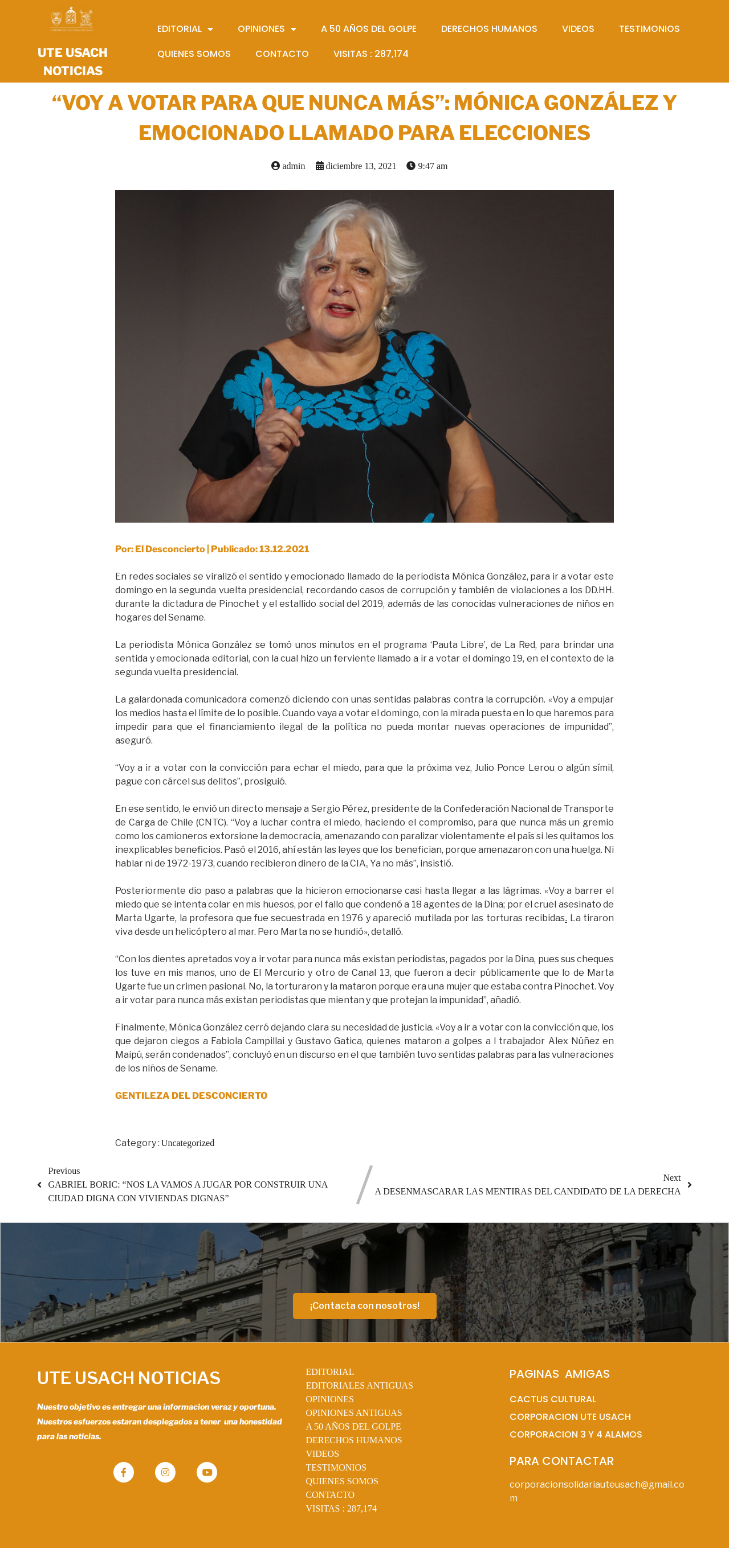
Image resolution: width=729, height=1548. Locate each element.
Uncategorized (187, 1143)
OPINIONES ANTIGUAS (354, 1413)
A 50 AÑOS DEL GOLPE (353, 1426)
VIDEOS (322, 1454)
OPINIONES (329, 1399)
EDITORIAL (330, 1372)
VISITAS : (341, 1508)
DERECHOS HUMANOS (354, 1440)
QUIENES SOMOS (342, 1481)
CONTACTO (330, 1495)
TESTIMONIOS (336, 1467)
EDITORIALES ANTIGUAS (359, 1385)
